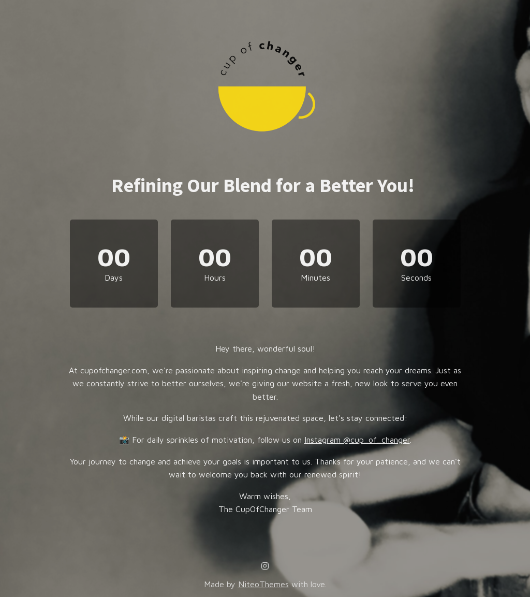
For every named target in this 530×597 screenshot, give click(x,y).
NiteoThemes (263, 584)
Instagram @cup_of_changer (357, 439)
